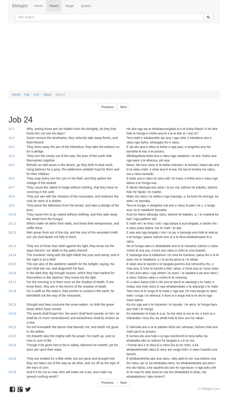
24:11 (12, 223)
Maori (47, 94)
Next (123, 107)
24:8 (12, 196)
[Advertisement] (114, 59)
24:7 (12, 187)
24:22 (12, 336)
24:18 (12, 291)
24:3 (12, 147)
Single (69, 6)
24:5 (12, 165)
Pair (27, 94)
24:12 (12, 232)
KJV (37, 94)
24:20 (12, 313)
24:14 (12, 255)
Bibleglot (20, 6)
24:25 (12, 372)
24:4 (12, 156)
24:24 (12, 358)
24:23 (12, 345)
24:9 (12, 205)
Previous (107, 107)
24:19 (12, 304)
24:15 (12, 264)
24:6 (12, 178)
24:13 (12, 246)
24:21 (12, 327)
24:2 (12, 138)
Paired (53, 6)
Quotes (86, 6)
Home (38, 6)
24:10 (12, 214)
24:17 (12, 282)
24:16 (12, 273)
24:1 (12, 129)
